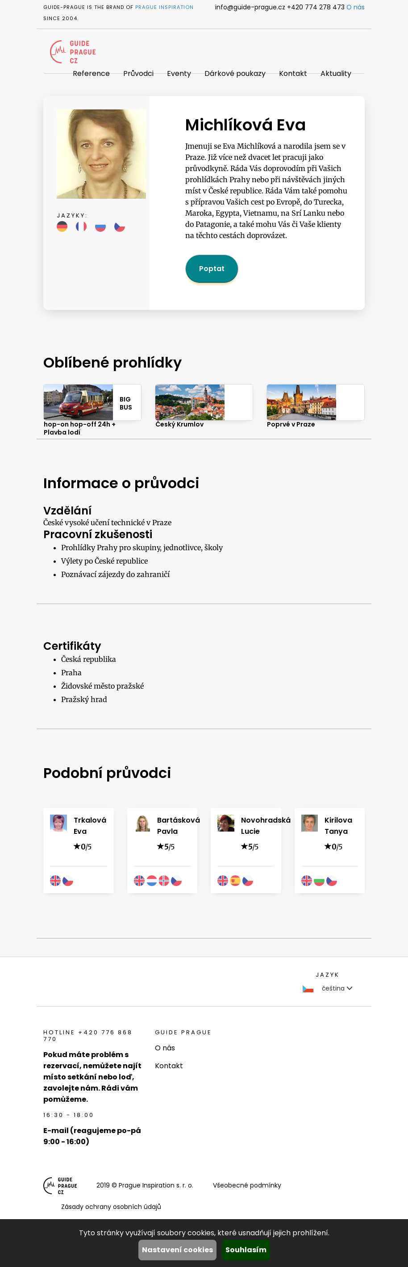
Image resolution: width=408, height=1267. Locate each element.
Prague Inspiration (164, 7)
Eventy (179, 73)
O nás (355, 7)
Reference (91, 73)
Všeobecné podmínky (247, 1185)
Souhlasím (245, 1250)
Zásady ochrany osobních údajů (111, 1206)
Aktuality (336, 73)
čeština (328, 988)
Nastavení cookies (177, 1250)
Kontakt (293, 73)
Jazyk (328, 974)
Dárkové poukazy (235, 73)
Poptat (212, 268)
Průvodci (138, 73)
